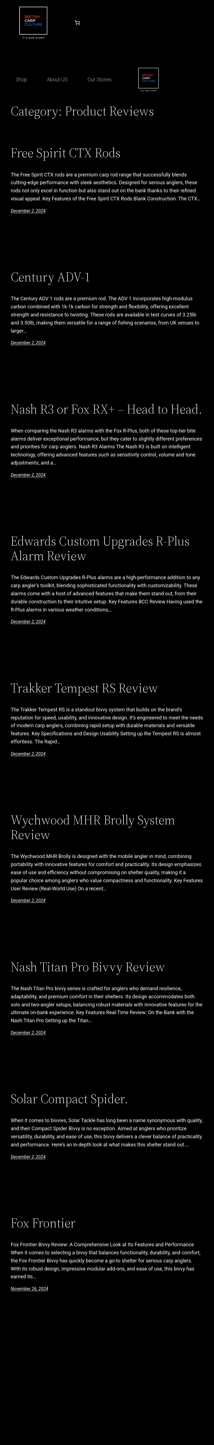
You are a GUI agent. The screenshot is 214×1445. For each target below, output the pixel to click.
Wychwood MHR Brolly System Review (93, 827)
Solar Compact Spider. (69, 1098)
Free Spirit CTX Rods (65, 152)
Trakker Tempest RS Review (84, 687)
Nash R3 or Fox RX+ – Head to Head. (106, 409)
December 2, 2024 (28, 210)
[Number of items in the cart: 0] (77, 22)
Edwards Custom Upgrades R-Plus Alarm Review (100, 548)
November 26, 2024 (29, 1288)
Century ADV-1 (51, 276)
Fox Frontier (43, 1222)
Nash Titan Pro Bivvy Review (88, 966)
